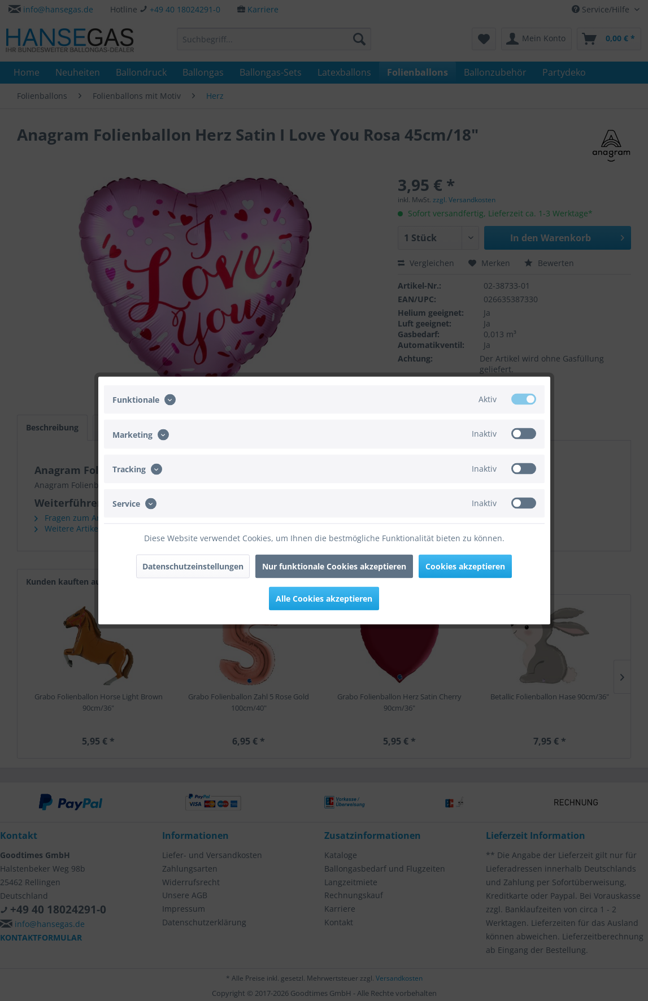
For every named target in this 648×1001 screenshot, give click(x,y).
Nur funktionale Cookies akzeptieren (334, 566)
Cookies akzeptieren (465, 566)
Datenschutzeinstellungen (192, 566)
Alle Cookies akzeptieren (324, 598)
